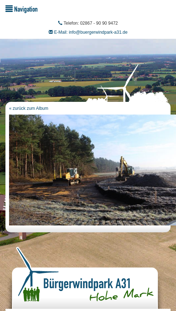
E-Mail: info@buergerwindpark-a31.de (90, 32)
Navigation (21, 9)
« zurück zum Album (28, 108)
